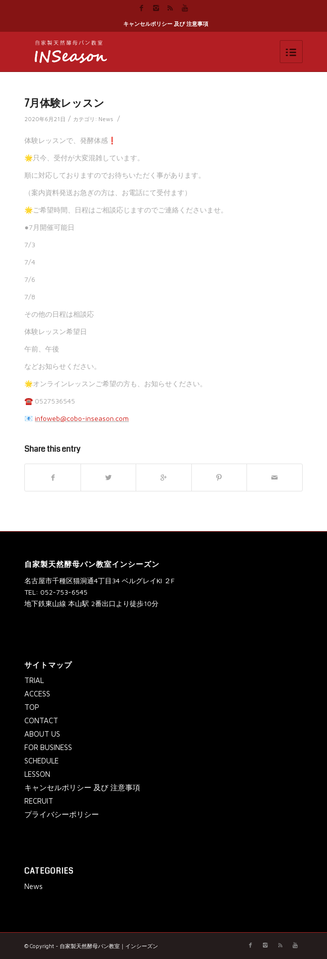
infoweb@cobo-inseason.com (82, 418)
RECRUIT (38, 801)
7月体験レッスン (64, 103)
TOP (31, 707)
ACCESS (37, 693)
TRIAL (34, 680)
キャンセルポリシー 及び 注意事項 (165, 23)
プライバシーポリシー (61, 814)
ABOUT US (42, 734)
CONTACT (41, 720)
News (105, 119)
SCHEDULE (41, 760)
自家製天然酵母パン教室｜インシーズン (109, 946)
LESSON (37, 774)
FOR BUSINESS (48, 747)
